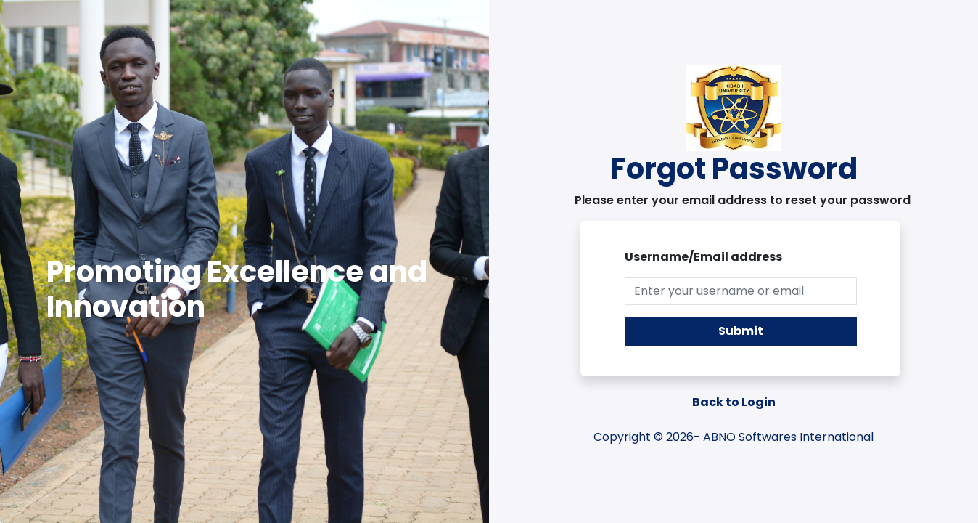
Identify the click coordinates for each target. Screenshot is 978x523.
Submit (740, 331)
